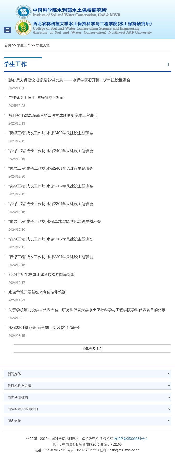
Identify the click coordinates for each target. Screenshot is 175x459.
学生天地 (43, 45)
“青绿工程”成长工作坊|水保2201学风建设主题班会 (50, 257)
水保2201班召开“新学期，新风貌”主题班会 (44, 328)
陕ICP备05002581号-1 (130, 439)
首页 (8, 45)
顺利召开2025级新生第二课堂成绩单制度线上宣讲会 (52, 115)
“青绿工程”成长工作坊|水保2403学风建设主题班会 (50, 133)
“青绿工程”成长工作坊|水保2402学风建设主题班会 (50, 151)
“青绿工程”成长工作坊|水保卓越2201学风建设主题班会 (54, 221)
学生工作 (23, 45)
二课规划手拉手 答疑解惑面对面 (36, 98)
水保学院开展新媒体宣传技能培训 (37, 292)
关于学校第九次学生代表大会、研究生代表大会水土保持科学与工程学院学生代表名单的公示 (86, 310)
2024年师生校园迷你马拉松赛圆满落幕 (41, 275)
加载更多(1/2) (92, 348)
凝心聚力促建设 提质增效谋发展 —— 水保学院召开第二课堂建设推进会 (69, 80)
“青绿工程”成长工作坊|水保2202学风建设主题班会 (50, 239)
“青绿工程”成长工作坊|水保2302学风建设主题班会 (50, 186)
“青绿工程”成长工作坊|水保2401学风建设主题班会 (50, 168)
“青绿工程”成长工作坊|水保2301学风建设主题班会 (50, 204)
